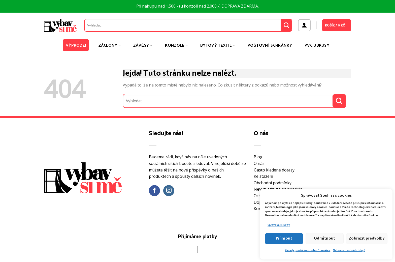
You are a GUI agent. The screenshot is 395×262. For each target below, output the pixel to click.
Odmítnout (324, 238)
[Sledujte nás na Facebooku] (154, 190)
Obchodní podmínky (272, 183)
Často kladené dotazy (274, 170)
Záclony (109, 45)
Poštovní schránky (270, 45)
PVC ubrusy (317, 45)
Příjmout (284, 238)
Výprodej (76, 45)
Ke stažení (263, 176)
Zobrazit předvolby (367, 238)
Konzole (176, 45)
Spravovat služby (279, 225)
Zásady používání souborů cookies (308, 250)
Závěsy (142, 45)
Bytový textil (217, 45)
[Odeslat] (286, 25)
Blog (258, 157)
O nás (259, 163)
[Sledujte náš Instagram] (169, 190)
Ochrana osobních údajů (349, 250)
